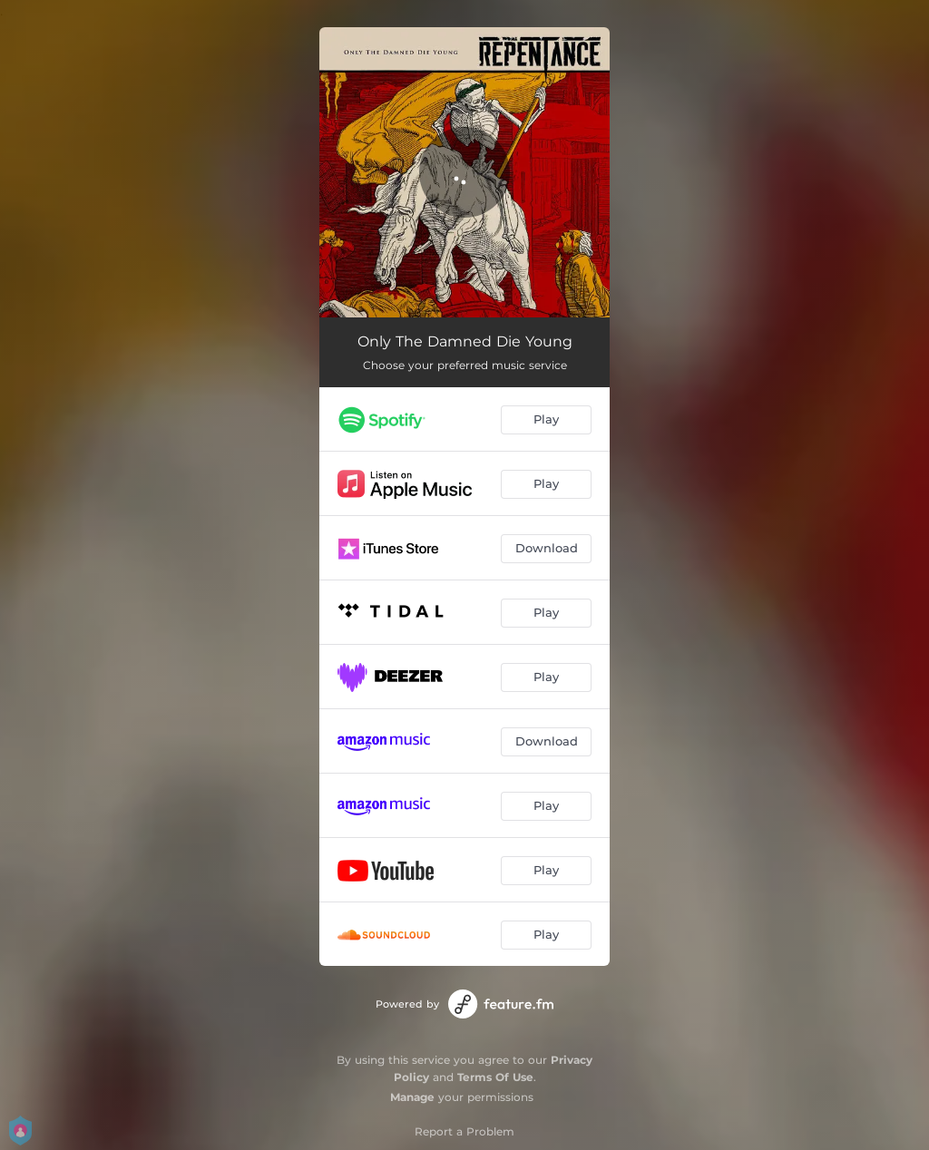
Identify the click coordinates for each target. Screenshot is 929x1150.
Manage (412, 1097)
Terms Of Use (495, 1077)
